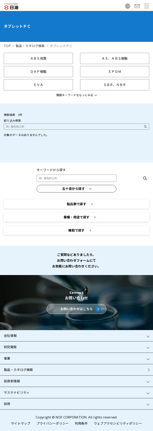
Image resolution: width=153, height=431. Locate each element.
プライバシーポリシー (52, 423)
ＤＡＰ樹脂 (38, 71)
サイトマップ (20, 423)
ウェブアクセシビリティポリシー (118, 423)
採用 (7, 404)
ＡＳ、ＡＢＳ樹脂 (115, 58)
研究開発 (10, 347)
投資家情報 (12, 381)
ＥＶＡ (38, 85)
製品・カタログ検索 (30, 46)
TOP (7, 46)
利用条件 (81, 423)
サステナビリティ (16, 392)
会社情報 (10, 335)
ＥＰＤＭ (114, 71)
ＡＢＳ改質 (38, 58)
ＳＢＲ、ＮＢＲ (114, 85)
